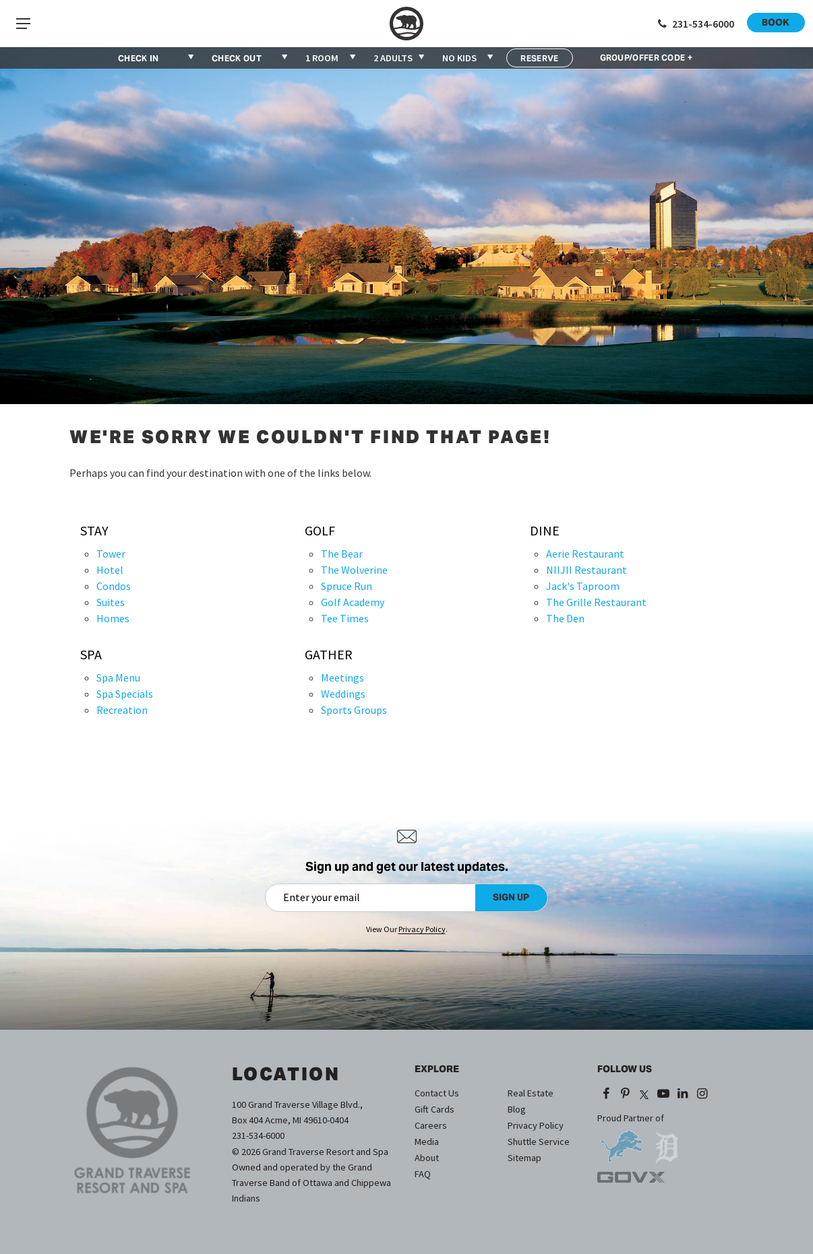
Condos (113, 586)
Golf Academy (352, 602)
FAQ (423, 1174)
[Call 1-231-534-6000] (695, 23)
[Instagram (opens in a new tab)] (702, 1094)
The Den (565, 618)
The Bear (342, 553)
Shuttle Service (539, 1141)
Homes (112, 618)
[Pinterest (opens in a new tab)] (625, 1094)
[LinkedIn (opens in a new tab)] (682, 1094)
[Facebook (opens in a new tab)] (605, 1094)
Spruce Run (346, 586)
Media (427, 1141)
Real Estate (530, 1093)
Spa (91, 655)
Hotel (109, 569)
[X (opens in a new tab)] (644, 1094)
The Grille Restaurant (596, 602)
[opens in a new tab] (620, 1141)
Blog (517, 1109)
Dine (545, 531)
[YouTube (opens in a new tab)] (663, 1094)
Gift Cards (434, 1109)
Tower (110, 553)
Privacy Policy (536, 1125)
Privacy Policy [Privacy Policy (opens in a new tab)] (422, 929)
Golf (320, 531)
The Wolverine (354, 569)
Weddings (343, 693)
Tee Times (345, 618)
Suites (110, 602)
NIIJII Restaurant (586, 569)
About (427, 1158)
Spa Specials (124, 693)
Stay (94, 531)
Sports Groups (354, 710)
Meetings (342, 677)
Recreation (122, 710)
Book (775, 22)
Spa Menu (118, 677)
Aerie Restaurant (585, 553)
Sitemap (524, 1158)
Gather (329, 655)
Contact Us (437, 1093)
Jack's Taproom (583, 586)
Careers (431, 1125)
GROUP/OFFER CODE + (646, 58)
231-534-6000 (258, 1135)
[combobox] (331, 58)
